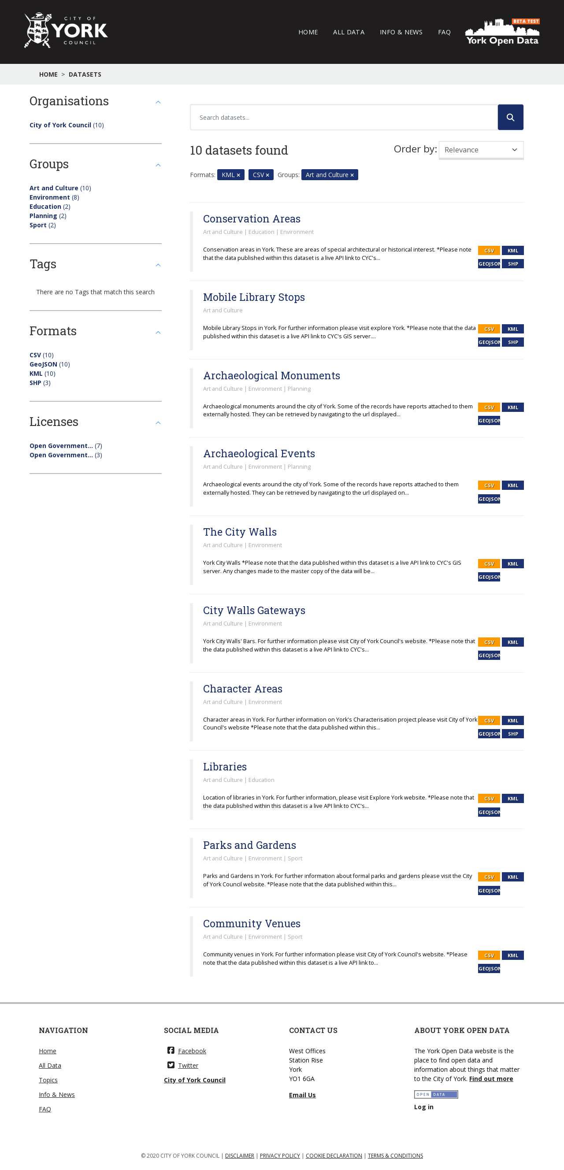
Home (308, 31)
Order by (414, 149)
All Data (348, 31)
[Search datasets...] (344, 117)
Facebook (186, 1051)
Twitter (182, 1065)
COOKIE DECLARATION (334, 1155)
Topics (48, 1080)
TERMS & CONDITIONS (395, 1155)
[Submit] (510, 117)
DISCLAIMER (239, 1155)
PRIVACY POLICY (280, 1155)
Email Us (302, 1095)
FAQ (444, 31)
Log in (424, 1107)
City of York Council (195, 1080)
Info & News (401, 31)
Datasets (85, 74)
